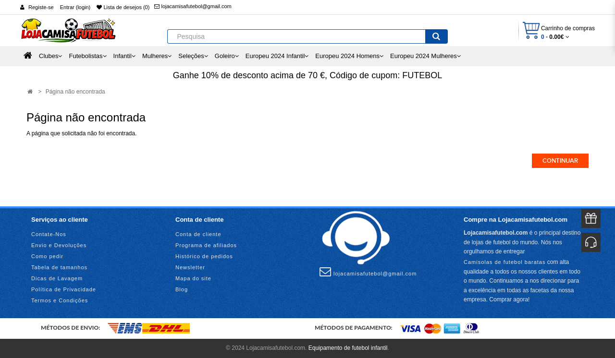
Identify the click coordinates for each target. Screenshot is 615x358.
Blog (181, 289)
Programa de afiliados (206, 245)
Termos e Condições (59, 300)
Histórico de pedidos (204, 256)
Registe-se (41, 7)
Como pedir (47, 256)
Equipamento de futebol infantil (348, 348)
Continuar (560, 161)
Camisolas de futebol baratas (504, 262)
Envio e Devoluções (58, 245)
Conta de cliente (198, 234)
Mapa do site (193, 278)
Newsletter (190, 267)
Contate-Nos (48, 234)
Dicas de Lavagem (57, 278)
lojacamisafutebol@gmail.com (192, 6)
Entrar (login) (75, 7)
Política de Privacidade (63, 289)
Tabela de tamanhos (59, 267)
